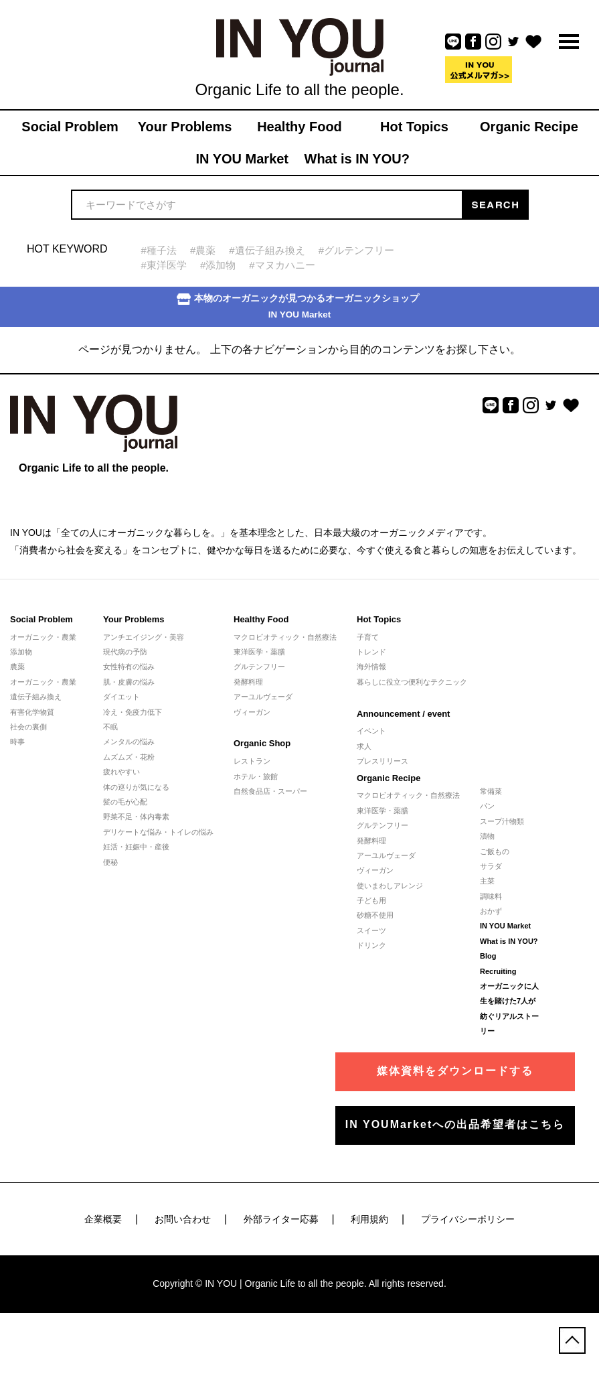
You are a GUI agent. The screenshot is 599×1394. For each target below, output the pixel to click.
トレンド (371, 652)
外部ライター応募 (281, 1219)
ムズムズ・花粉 (129, 757)
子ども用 (371, 900)
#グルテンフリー (356, 250)
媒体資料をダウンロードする (455, 1070)
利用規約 (369, 1219)
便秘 (110, 862)
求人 (364, 746)
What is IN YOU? (509, 941)
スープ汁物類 (502, 821)
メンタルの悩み (129, 742)
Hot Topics (379, 619)
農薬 (17, 667)
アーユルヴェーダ (263, 697)
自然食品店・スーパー (270, 791)
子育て (368, 637)
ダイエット (121, 697)
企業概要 (103, 1219)
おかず (491, 911)
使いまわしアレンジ (390, 886)
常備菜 (491, 791)
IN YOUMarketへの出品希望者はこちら (455, 1124)
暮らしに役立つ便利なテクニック (412, 682)
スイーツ (371, 930)
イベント (371, 731)
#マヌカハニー (282, 265)
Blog (488, 956)
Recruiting (498, 971)
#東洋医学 (164, 265)
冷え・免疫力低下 (132, 712)
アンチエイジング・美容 (143, 637)
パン (487, 806)
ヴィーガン (252, 712)
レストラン (252, 761)
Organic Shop (262, 743)
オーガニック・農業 (43, 637)
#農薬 (203, 250)
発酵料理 (248, 682)
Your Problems (134, 619)
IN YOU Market (505, 926)
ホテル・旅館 (256, 776)
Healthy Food (261, 619)
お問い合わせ (183, 1219)
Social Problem (41, 619)
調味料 (491, 896)
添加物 (21, 652)
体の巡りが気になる (136, 787)
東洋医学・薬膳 (259, 652)
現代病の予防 (125, 652)
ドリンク (371, 945)
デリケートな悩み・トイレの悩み (158, 832)
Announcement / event (403, 714)
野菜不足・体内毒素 (136, 817)
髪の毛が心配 (125, 802)
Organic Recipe (388, 778)
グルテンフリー (259, 667)
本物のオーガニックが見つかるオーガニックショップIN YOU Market (298, 306)
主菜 (487, 881)
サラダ (491, 866)
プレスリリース (382, 761)
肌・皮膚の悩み (129, 682)
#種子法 (159, 250)
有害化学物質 (32, 712)
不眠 (110, 727)
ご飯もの (494, 851)
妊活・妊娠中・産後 (136, 847)
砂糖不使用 (375, 915)
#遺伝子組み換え (267, 250)
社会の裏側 (28, 727)
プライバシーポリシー (468, 1219)
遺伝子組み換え (36, 697)
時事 (17, 742)
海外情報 (371, 667)
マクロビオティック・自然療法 (285, 637)
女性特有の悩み (129, 667)
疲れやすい (121, 772)
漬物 (487, 836)
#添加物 (218, 265)
